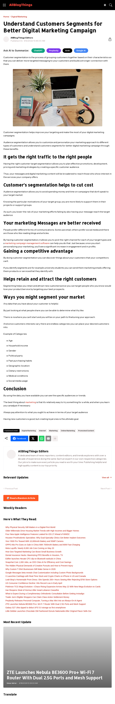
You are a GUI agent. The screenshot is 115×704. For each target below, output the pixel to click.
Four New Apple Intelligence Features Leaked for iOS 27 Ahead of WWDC (37, 534)
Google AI (81, 50)
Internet (42, 431)
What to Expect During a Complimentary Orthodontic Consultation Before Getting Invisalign (44, 593)
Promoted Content (86, 431)
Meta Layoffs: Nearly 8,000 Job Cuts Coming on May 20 (29, 548)
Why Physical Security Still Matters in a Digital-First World (30, 527)
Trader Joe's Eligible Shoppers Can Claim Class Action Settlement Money (37, 597)
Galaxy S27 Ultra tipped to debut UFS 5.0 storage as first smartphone (35, 607)
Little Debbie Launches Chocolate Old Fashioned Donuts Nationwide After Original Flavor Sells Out (48, 611)
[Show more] (55, 438)
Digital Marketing (19, 16)
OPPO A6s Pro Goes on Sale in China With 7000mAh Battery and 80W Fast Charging (42, 545)
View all (105, 477)
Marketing (53, 431)
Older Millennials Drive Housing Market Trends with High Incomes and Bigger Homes (42, 531)
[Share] (109, 39)
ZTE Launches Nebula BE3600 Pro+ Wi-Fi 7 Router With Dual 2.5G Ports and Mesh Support (45, 604)
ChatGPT (38, 50)
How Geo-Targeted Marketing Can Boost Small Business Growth (33, 552)
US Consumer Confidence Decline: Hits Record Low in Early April (33, 583)
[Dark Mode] (105, 5)
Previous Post (11, 488)
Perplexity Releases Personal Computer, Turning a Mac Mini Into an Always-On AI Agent (43, 600)
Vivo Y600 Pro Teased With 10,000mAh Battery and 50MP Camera (34, 541)
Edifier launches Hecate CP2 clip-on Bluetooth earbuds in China (33, 559)
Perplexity (53, 50)
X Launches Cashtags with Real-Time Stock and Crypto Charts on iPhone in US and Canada (45, 576)
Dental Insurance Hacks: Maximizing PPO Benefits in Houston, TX (34, 555)
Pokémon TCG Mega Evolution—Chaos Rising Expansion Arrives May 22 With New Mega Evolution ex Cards (52, 587)
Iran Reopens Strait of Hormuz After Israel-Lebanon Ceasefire (32, 590)
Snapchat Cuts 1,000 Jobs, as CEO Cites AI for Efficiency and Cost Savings (38, 562)
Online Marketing (68, 431)
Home (6, 16)
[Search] (110, 5)
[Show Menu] (4, 5)
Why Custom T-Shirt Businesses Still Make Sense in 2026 (30, 569)
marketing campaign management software (27, 243)
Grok (67, 50)
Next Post (105, 488)
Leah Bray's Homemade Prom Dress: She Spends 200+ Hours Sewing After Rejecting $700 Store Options (51, 580)
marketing (30, 402)
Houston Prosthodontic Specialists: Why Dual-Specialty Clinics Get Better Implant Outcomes (45, 538)
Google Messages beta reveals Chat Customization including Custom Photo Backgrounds (44, 573)
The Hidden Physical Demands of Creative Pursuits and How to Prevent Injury (39, 566)
